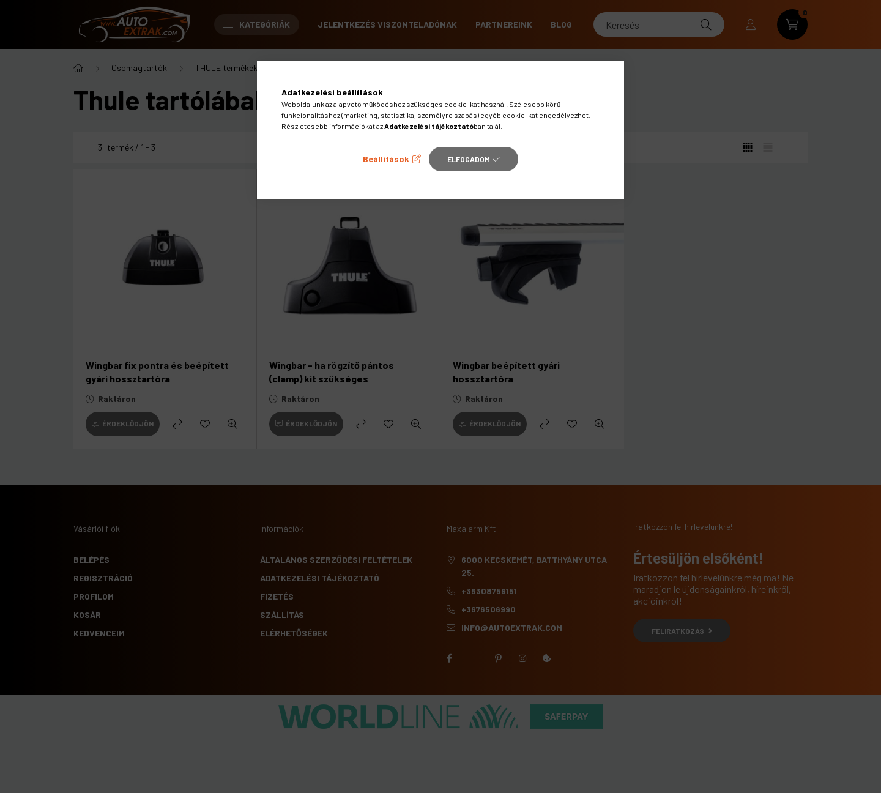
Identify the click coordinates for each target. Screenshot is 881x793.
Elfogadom (468, 159)
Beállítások (386, 159)
